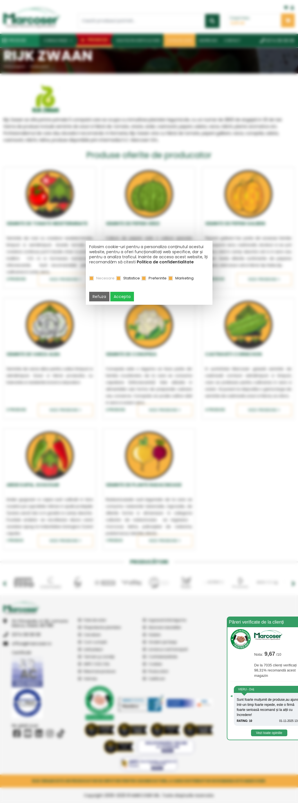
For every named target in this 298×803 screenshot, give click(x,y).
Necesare (105, 278)
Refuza (99, 296)
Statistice (131, 278)
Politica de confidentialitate (165, 262)
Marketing (184, 278)
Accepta (122, 296)
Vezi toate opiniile (269, 733)
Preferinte (158, 278)
